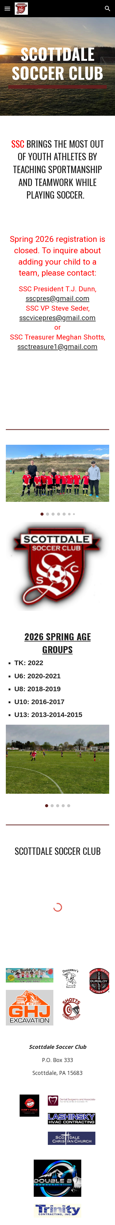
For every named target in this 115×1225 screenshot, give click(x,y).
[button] (7, 8)
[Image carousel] (57, 480)
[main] (57, 66)
